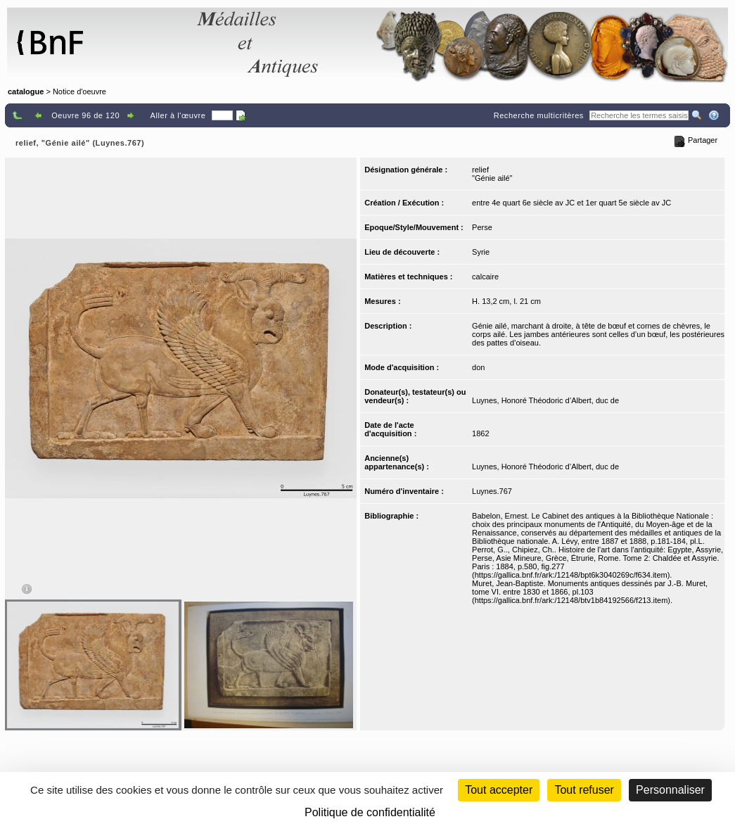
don (478, 367)
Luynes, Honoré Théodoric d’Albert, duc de (545, 400)
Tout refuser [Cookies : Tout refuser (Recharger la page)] (583, 790)
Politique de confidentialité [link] (370, 812)
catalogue (26, 91)
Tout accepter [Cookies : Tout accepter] (498, 790)
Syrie (481, 252)
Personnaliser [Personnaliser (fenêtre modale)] (670, 790)
